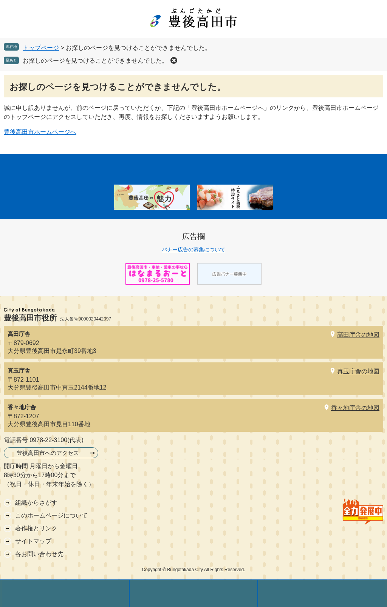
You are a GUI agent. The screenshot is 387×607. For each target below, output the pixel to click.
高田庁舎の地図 (358, 334)
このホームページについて (51, 515)
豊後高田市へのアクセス (48, 453)
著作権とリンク (36, 528)
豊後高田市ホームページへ (40, 132)
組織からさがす (36, 502)
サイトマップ (33, 541)
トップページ (41, 48)
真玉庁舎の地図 (358, 371)
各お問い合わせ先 (39, 554)
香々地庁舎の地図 (355, 408)
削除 (173, 60)
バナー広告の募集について (193, 249)
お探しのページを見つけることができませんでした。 (95, 60)
